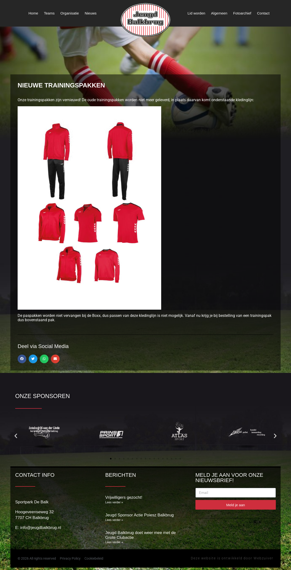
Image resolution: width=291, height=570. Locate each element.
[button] (22, 359)
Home (33, 13)
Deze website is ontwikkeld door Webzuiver (232, 558)
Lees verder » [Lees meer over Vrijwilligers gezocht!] (114, 502)
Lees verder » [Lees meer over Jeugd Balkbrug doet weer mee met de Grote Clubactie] (114, 542)
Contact (263, 13)
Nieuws (91, 13)
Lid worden (196, 13)
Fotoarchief (242, 13)
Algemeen (219, 13)
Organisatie (69, 13)
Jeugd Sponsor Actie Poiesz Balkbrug (139, 515)
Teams (49, 13)
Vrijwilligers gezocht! (123, 497)
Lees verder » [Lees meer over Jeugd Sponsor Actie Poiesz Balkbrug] (114, 520)
